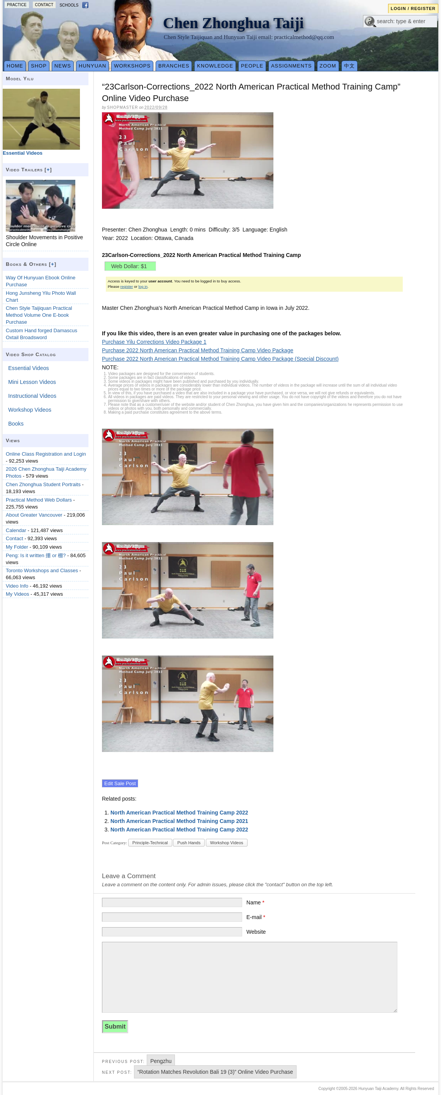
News (62, 66)
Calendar (16, 530)
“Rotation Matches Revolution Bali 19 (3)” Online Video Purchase (215, 1072)
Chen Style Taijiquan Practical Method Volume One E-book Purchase (39, 315)
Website (256, 932)
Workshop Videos (226, 842)
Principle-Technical (150, 842)
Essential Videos (28, 368)
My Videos (17, 594)
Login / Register (413, 8)
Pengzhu (160, 1061)
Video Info (17, 586)
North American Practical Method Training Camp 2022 (179, 812)
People (252, 66)
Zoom (328, 66)
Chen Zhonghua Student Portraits (43, 484)
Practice (17, 5)
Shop (39, 66)
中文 (349, 66)
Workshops (132, 66)
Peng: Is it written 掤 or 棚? (36, 555)
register (126, 286)
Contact (44, 5)
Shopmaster (122, 107)
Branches (173, 66)
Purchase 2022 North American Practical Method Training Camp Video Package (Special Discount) (220, 359)
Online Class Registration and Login (46, 454)
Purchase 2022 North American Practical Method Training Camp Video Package (197, 350)
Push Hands (188, 842)
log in (142, 286)
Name (255, 902)
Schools (68, 5)
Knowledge (215, 66)
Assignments (291, 66)
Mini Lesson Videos (32, 382)
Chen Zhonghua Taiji (233, 23)
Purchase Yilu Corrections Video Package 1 (154, 342)
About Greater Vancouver (34, 515)
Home (15, 66)
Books (16, 424)
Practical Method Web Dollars (39, 500)
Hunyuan (92, 66)
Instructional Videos (32, 396)
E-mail (255, 917)
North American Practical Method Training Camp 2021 (179, 821)
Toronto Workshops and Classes (42, 570)
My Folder (17, 547)
